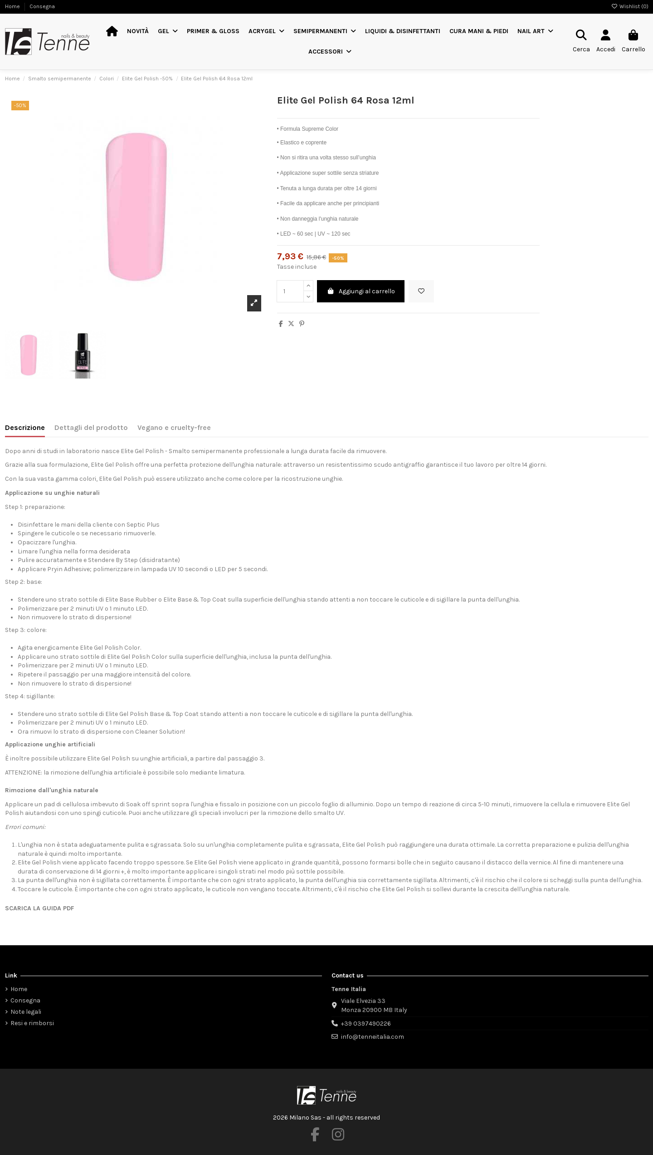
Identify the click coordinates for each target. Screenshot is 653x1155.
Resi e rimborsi (32, 1023)
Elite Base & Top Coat (194, 599)
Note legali (25, 1012)
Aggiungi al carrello (360, 291)
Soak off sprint (148, 804)
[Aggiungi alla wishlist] (421, 291)
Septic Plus (143, 524)
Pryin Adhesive (68, 569)
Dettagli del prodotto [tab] (91, 427)
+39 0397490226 (366, 1023)
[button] (167, 31)
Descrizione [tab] (25, 427)
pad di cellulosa (67, 804)
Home (13, 6)
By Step (127, 560)
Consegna (42, 6)
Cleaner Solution (159, 731)
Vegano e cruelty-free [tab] (174, 427)
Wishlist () (629, 6)
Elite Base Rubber (131, 599)
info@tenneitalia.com (372, 1037)
